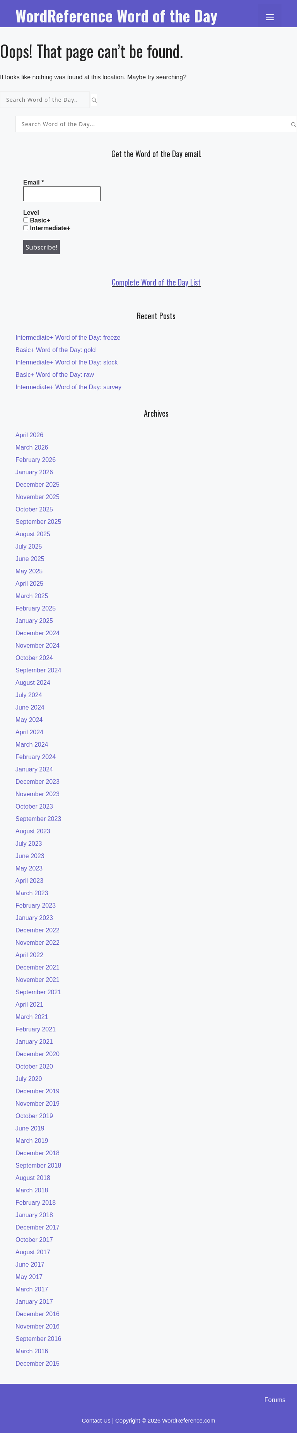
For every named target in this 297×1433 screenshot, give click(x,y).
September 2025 (38, 521)
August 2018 (32, 1178)
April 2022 (29, 955)
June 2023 (29, 856)
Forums (275, 1400)
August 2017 (32, 1252)
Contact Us (96, 1420)
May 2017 (29, 1277)
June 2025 (29, 559)
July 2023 (28, 843)
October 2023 (34, 806)
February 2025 (35, 608)
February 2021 (35, 1029)
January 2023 (34, 918)
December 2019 (37, 1091)
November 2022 (37, 942)
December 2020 (37, 1054)
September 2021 (38, 992)
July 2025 (28, 546)
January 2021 (34, 1041)
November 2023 (37, 794)
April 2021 (29, 1004)
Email (33, 182)
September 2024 (38, 670)
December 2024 (37, 633)
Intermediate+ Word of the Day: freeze (67, 337)
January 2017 (34, 1301)
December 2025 (37, 484)
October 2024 (34, 658)
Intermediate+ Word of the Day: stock (66, 362)
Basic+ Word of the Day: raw (54, 374)
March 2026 (31, 447)
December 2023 (37, 781)
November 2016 (37, 1326)
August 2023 (32, 831)
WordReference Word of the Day (116, 15)
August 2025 (32, 534)
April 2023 (29, 880)
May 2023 (29, 868)
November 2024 (37, 645)
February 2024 (35, 757)
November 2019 (37, 1103)
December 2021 (37, 967)
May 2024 (29, 719)
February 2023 (35, 905)
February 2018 (35, 1202)
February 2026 (35, 460)
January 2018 (34, 1215)
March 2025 (31, 596)
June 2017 (29, 1264)
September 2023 (38, 819)
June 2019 (29, 1128)
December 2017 (37, 1227)
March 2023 (31, 893)
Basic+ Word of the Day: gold (55, 350)
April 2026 (29, 435)
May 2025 (29, 571)
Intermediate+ (46, 228)
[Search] (94, 99)
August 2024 (32, 682)
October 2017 (34, 1239)
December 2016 (37, 1314)
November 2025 (37, 497)
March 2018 (31, 1190)
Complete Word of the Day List (156, 282)
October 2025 (34, 509)
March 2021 (31, 1017)
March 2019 (31, 1140)
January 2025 (34, 620)
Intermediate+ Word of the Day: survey (68, 387)
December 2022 (37, 930)
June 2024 (29, 707)
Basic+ (36, 220)
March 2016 (31, 1351)
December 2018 (37, 1153)
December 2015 (37, 1363)
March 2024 (31, 744)
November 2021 (37, 979)
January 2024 (34, 769)
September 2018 (38, 1165)
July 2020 (28, 1079)
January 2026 (34, 472)
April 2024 (29, 732)
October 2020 (34, 1066)
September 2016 (38, 1339)
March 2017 (31, 1289)
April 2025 (29, 583)
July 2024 (28, 695)
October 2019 (34, 1116)
